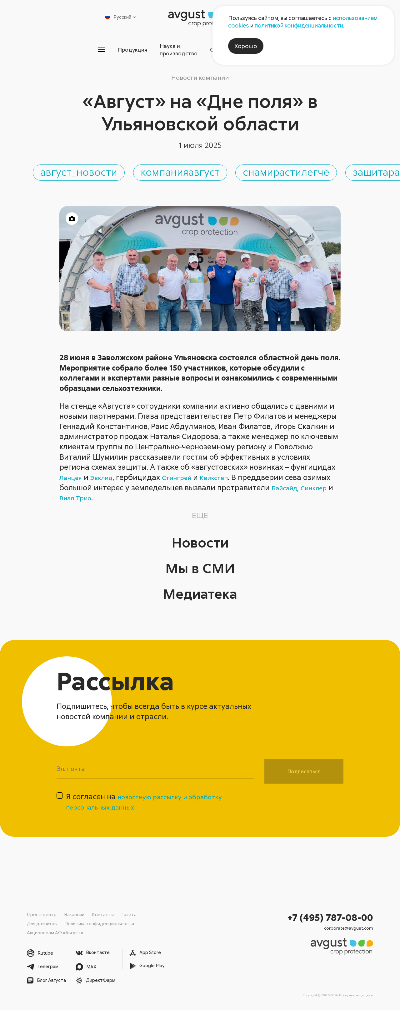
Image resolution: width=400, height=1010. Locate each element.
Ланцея (72, 476)
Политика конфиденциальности (100, 924)
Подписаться (304, 771)
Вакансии (74, 914)
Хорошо (245, 46)
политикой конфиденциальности (299, 25)
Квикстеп (230, 476)
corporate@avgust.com (348, 928)
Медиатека (200, 591)
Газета (129, 914)
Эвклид (107, 476)
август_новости (127, 168)
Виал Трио (118, 496)
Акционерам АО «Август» (55, 932)
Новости (200, 540)
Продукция (99, 47)
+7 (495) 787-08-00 (330, 917)
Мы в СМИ (200, 565)
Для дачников (42, 924)
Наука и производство (165, 47)
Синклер (74, 496)
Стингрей (187, 476)
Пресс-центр (42, 914)
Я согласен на (153, 805)
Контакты (103, 914)
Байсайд (316, 486)
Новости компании (200, 70)
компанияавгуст (276, 168)
